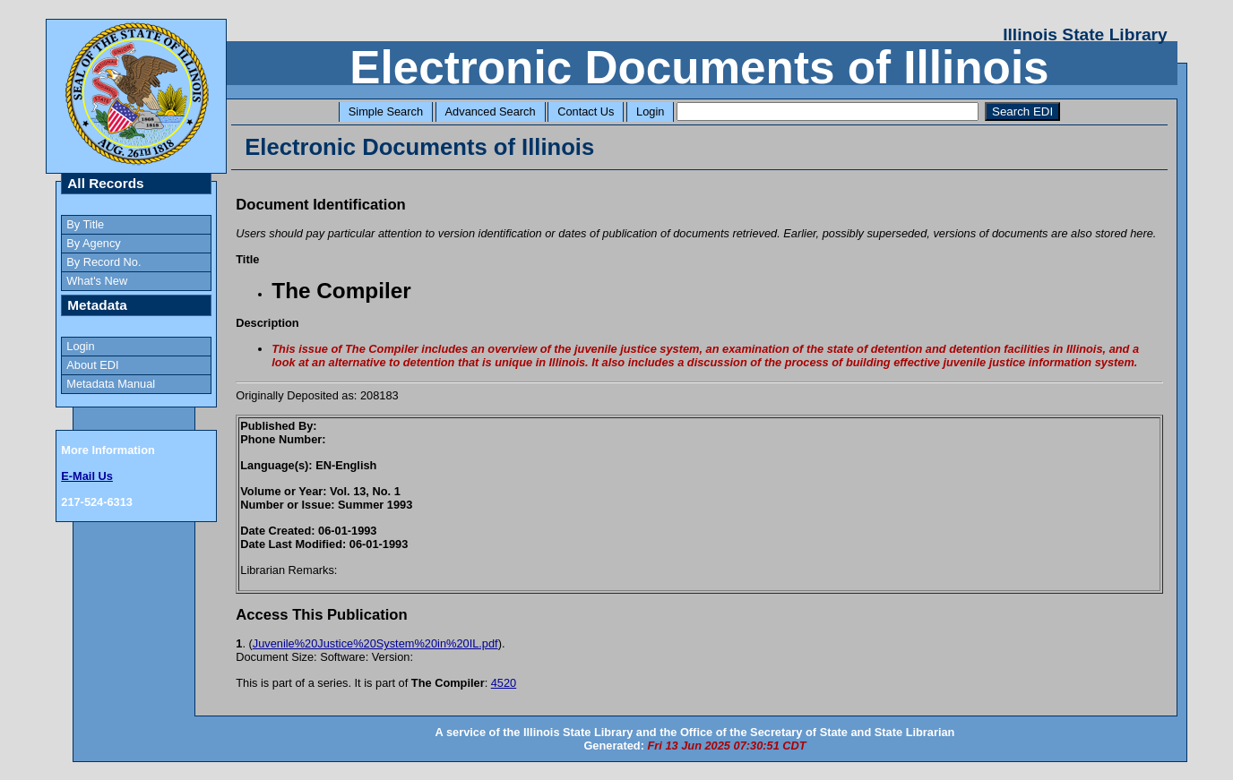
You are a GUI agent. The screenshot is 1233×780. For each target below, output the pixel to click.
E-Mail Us (87, 476)
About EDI (92, 365)
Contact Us (585, 111)
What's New (96, 280)
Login (650, 111)
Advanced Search (490, 111)
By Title (85, 224)
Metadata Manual (110, 383)
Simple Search (386, 111)
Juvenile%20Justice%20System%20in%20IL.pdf (375, 643)
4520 (503, 683)
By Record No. (103, 262)
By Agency (93, 243)
